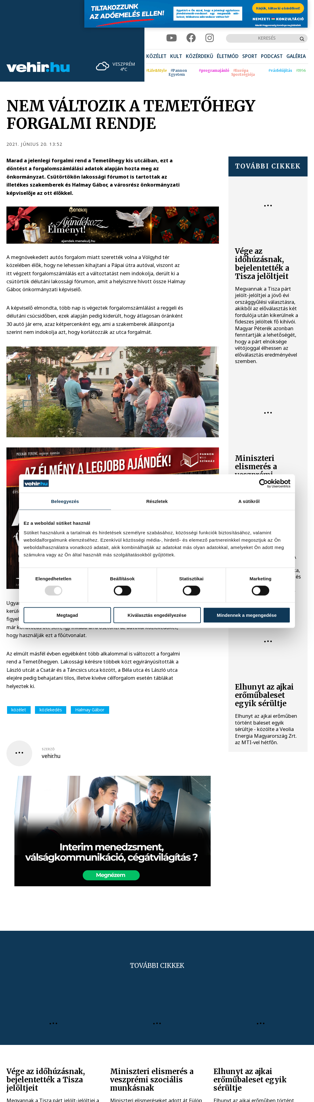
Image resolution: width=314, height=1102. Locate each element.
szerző (48, 749)
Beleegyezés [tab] (65, 501)
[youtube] (171, 38)
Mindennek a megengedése (247, 615)
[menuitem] (156, 56)
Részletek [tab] (157, 501)
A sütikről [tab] (249, 501)
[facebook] (191, 38)
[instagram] (209, 38)
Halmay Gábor (90, 710)
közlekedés (51, 710)
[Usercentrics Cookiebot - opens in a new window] (263, 483)
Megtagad (67, 615)
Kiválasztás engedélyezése (157, 615)
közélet (18, 710)
